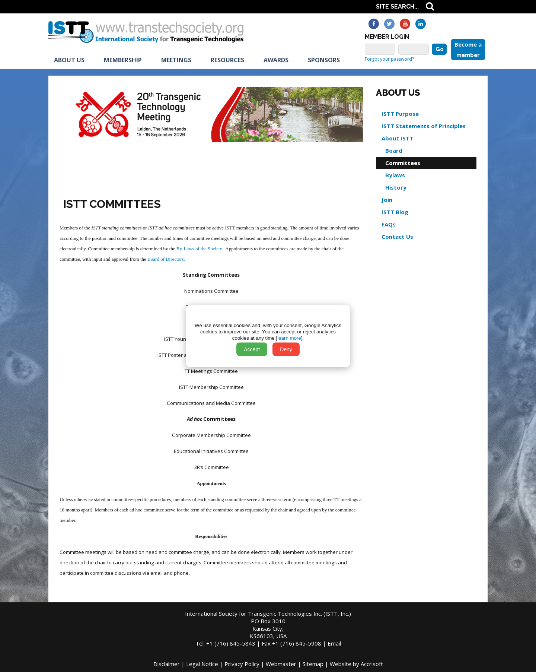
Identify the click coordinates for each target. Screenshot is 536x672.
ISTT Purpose (400, 113)
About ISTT (397, 138)
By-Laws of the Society (199, 248)
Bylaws (395, 175)
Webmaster (281, 664)
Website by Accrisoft (356, 664)
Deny (286, 349)
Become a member (468, 49)
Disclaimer (166, 664)
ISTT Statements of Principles (424, 126)
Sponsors (324, 60)
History (395, 187)
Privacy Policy (241, 664)
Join (387, 199)
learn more (289, 338)
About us (69, 60)
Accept (252, 349)
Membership (123, 60)
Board (393, 150)
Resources (227, 60)
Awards (276, 60)
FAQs (389, 224)
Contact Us (397, 236)
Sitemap (313, 664)
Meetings (176, 60)
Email (334, 643)
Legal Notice (202, 664)
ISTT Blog (395, 212)
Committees (402, 163)
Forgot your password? (389, 59)
